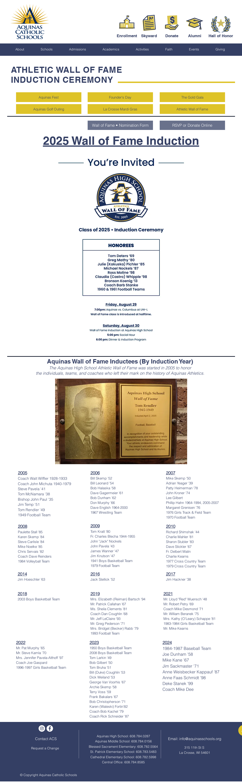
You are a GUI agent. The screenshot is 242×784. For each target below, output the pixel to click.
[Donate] (172, 36)
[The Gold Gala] (192, 97)
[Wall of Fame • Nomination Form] (120, 125)
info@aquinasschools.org (200, 738)
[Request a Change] (45, 748)
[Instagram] (42, 728)
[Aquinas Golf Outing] (48, 109)
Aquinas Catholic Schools (58, 775)
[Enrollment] (126, 36)
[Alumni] (195, 36)
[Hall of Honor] (221, 36)
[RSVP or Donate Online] (192, 125)
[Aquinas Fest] (48, 97)
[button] (20, 49)
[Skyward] (149, 36)
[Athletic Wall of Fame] (192, 109)
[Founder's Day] (120, 97)
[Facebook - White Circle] (49, 728)
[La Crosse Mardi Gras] (120, 109)
